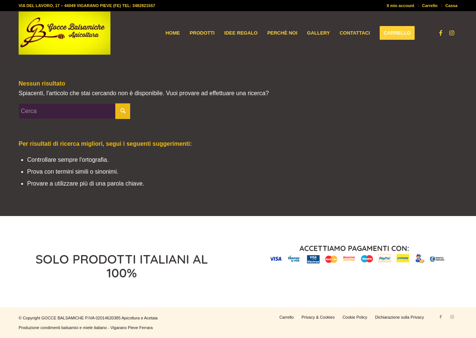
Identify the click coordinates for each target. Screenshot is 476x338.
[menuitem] (400, 5)
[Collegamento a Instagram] (451, 32)
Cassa (451, 5)
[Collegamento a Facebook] (440, 32)
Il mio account (400, 5)
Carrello (430, 5)
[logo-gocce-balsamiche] (64, 33)
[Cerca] (74, 111)
